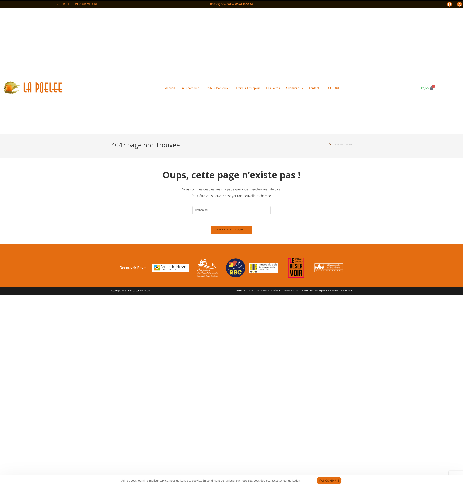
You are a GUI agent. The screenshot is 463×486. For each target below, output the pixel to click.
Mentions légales (317, 183)
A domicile (294, 18)
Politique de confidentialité (340, 183)
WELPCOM (145, 183)
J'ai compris (329, 480)
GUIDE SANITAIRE (244, 183)
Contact (314, 18)
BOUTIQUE (332, 18)
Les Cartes (273, 18)
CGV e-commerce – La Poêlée (294, 183)
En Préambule (190, 18)
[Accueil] (330, 36)
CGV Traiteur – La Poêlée (267, 183)
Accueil (170, 18)
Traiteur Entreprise (248, 18)
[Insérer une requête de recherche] (231, 102)
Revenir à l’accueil (232, 122)
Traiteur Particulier (217, 18)
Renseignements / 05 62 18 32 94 (231, 4)
